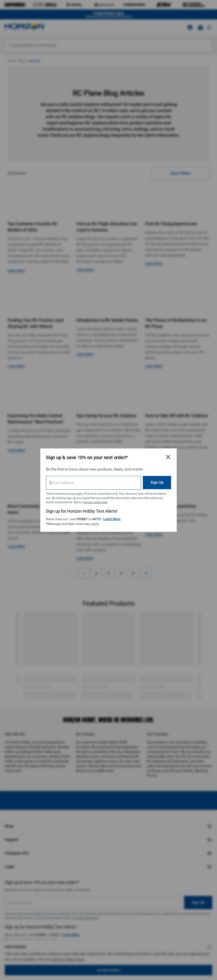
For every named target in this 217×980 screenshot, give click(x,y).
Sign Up (156, 482)
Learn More (112, 519)
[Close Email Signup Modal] (168, 457)
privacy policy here (95, 502)
